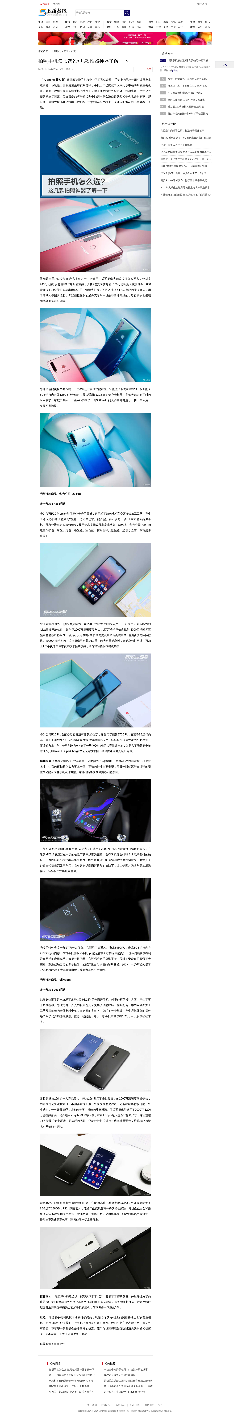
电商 (97, 27)
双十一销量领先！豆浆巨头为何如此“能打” (71, 1375)
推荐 (55, 21)
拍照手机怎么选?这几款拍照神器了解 (188, 60)
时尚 (150, 21)
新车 (116, 27)
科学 (90, 27)
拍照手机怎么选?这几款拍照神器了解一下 (71, 1369)
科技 (67, 27)
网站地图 (149, 1405)
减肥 (180, 21)
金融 (82, 21)
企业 (40, 27)
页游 (165, 27)
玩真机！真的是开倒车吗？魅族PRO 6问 (71, 1380)
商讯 (67, 21)
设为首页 (45, 4)
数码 (82, 27)
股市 (75, 21)
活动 (55, 27)
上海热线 (56, 51)
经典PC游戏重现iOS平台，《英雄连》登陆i (184, 166)
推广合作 (203, 5)
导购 (124, 27)
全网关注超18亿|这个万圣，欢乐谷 (186, 99)
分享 (149, 69)
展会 (48, 27)
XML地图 (135, 1405)
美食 (192, 21)
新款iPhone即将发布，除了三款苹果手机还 (184, 180)
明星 (116, 21)
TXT (159, 1405)
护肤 (158, 21)
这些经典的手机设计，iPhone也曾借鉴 (125, 1391)
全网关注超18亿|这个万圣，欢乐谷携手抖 (71, 1391)
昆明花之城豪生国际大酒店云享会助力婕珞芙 (128, 1380)
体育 (192, 27)
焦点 (48, 21)
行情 (131, 27)
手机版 (56, 4)
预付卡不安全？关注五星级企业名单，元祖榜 (128, 1386)
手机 (75, 27)
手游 (158, 27)
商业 (97, 21)
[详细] (175, 70)
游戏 (150, 27)
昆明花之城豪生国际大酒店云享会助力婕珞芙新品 (187, 152)
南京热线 (59, 1343)
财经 (109, 27)
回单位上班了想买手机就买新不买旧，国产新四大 (187, 159)
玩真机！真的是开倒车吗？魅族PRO (187, 85)
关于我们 (92, 1405)
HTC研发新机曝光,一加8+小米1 (185, 92)
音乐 (139, 21)
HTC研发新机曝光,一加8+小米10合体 (69, 1386)
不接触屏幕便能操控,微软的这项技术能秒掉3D (186, 194)
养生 (200, 27)
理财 (90, 21)
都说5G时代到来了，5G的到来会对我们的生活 (186, 137)
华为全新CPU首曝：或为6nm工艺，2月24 (183, 173)
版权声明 (120, 1405)
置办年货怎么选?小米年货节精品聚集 (188, 113)
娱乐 (207, 21)
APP (180, 27)
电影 (124, 21)
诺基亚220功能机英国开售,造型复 (186, 106)
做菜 (200, 21)
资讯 (40, 21)
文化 (173, 27)
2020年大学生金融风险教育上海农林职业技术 (185, 187)
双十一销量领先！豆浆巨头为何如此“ (187, 78)
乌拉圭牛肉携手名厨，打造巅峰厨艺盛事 (126, 1369)
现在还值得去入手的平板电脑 (120, 1375)
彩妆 (165, 21)
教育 (109, 21)
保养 (139, 27)
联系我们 (106, 1405)
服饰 (173, 21)
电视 (131, 21)
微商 (207, 27)
